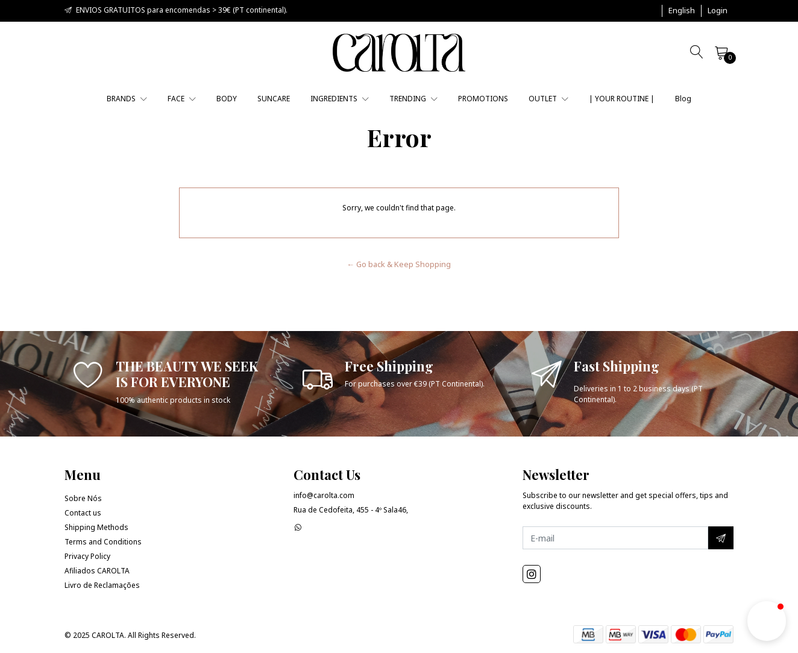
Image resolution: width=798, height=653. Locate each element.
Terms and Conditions (103, 542)
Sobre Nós (83, 498)
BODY (226, 98)
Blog (683, 98)
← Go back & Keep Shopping (399, 264)
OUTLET (548, 98)
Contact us (82, 513)
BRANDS (127, 98)
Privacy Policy (87, 556)
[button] (681, 11)
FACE (182, 98)
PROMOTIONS (483, 98)
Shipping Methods (96, 527)
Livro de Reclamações (102, 585)
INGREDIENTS (339, 98)
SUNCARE (273, 98)
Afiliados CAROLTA (97, 571)
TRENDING (413, 98)
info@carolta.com (324, 495)
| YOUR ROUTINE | (622, 98)
